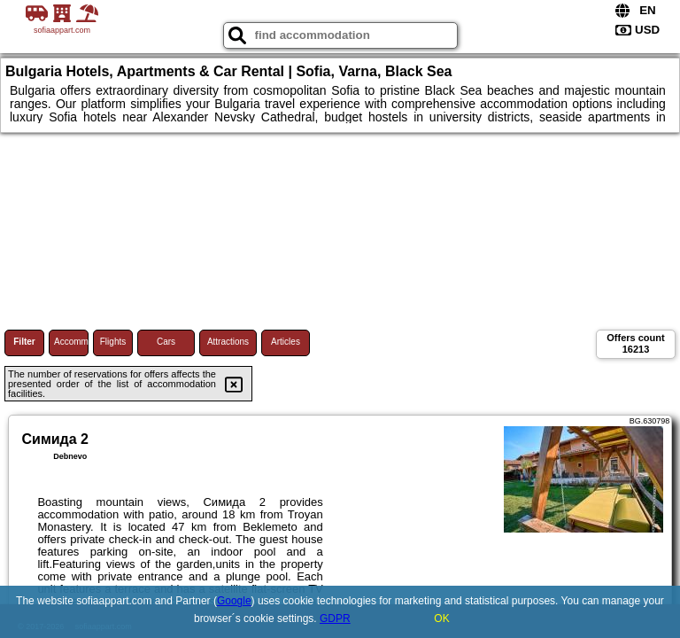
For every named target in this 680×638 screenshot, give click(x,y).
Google (234, 601)
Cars (166, 341)
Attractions (228, 341)
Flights (113, 341)
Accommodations (71, 341)
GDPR (335, 618)
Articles (285, 341)
